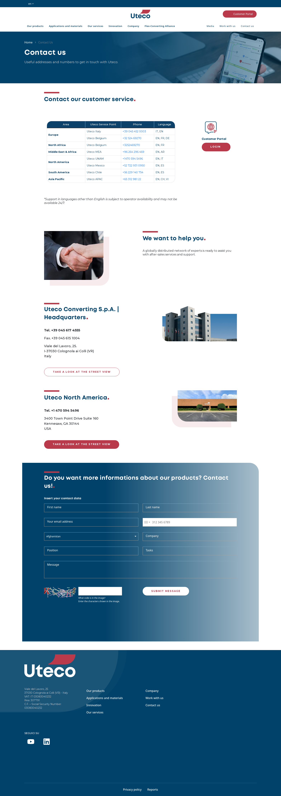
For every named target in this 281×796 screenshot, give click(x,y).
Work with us (227, 26)
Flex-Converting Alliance (160, 26)
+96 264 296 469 (133, 151)
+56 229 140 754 (133, 172)
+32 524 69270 (132, 138)
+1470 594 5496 (133, 158)
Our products (35, 26)
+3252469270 (131, 145)
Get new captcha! (80, 608)
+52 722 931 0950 (134, 165)
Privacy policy (132, 790)
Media (210, 26)
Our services (95, 26)
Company (133, 26)
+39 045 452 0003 (134, 131)
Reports (152, 790)
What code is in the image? (91, 597)
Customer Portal (240, 14)
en (29, 3)
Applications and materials (65, 26)
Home (28, 42)
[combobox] (147, 522)
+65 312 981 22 (132, 179)
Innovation (115, 26)
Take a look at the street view (82, 371)
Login (215, 146)
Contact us (247, 26)
